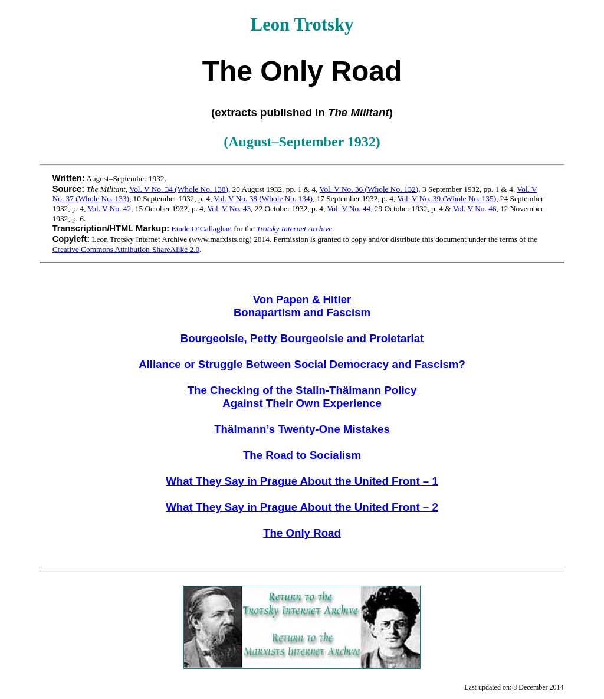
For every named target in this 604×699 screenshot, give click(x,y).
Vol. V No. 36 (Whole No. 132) (369, 189)
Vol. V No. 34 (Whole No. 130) (178, 189)
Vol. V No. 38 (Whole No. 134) (263, 198)
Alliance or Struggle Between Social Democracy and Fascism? (302, 364)
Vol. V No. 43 (229, 208)
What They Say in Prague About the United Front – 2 (302, 507)
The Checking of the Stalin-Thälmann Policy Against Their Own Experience (302, 396)
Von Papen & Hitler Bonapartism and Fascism (302, 306)
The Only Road (302, 533)
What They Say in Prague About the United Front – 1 (302, 481)
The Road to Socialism (302, 455)
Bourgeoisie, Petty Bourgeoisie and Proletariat (302, 338)
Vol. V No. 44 (348, 208)
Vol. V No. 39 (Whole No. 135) (446, 198)
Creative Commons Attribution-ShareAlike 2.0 (126, 249)
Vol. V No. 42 (109, 208)
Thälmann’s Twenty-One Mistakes (302, 429)
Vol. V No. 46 (475, 208)
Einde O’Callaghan (201, 228)
